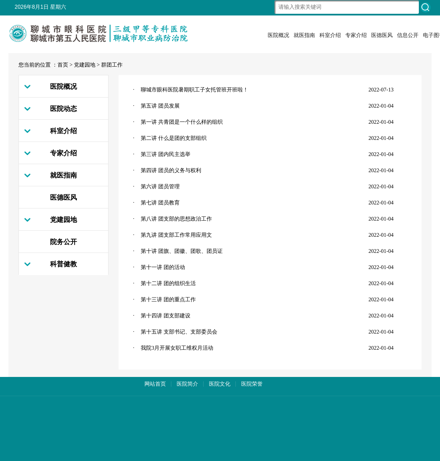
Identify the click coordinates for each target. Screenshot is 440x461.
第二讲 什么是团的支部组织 (174, 138)
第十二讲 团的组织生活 (168, 283)
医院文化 (219, 384)
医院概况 (278, 35)
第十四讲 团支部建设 (165, 315)
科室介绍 (330, 35)
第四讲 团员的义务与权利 (171, 170)
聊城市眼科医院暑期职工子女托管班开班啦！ (194, 89)
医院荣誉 (252, 384)
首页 (62, 65)
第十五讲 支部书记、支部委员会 (179, 332)
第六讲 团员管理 (160, 186)
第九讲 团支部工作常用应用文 (176, 235)
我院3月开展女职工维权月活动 (177, 348)
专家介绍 (356, 35)
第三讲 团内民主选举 (165, 154)
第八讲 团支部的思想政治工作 (176, 219)
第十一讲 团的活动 (163, 267)
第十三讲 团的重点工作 (168, 299)
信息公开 (408, 35)
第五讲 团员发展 (160, 106)
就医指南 (304, 35)
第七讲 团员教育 (160, 202)
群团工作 (112, 65)
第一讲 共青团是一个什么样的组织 (182, 122)
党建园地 (84, 65)
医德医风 (382, 35)
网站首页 (155, 384)
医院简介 (187, 384)
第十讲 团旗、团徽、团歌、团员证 (182, 251)
